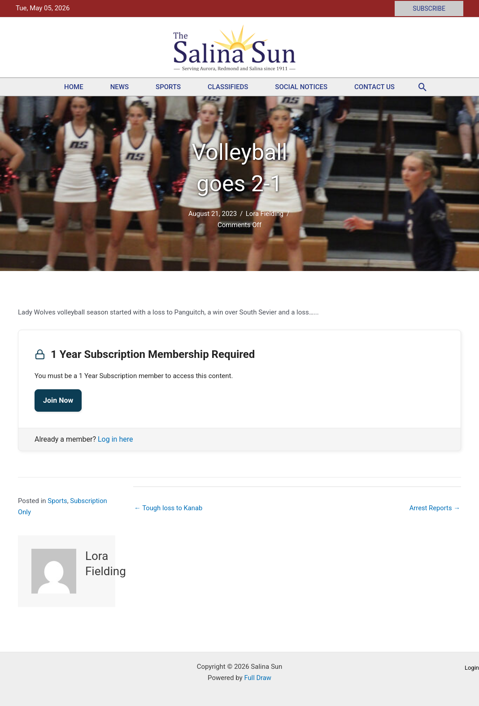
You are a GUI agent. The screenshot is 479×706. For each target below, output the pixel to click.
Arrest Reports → (434, 508)
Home (73, 87)
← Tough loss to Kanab (169, 508)
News (119, 87)
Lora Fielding (264, 214)
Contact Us (374, 87)
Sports (168, 87)
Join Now (58, 400)
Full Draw (257, 678)
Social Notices (301, 87)
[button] (429, 8)
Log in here (115, 439)
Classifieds (228, 87)
